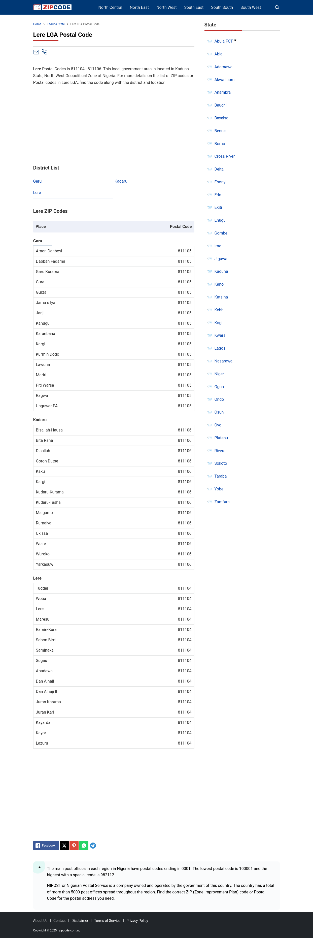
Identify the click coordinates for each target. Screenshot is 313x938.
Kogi (219, 322)
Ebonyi (221, 182)
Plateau (221, 438)
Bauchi (221, 105)
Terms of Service (107, 921)
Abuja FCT (224, 41)
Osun (219, 412)
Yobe (219, 489)
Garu (37, 181)
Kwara (220, 335)
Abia (219, 54)
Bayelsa (221, 118)
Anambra (223, 92)
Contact (59, 921)
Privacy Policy (137, 921)
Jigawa (221, 258)
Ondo (219, 399)
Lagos (220, 348)
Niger (219, 374)
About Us (40, 921)
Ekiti (218, 207)
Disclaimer (80, 921)
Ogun (219, 386)
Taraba (221, 476)
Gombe (221, 233)
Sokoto (221, 463)
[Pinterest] (74, 845)
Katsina (221, 297)
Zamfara (222, 501)
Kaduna (221, 271)
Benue (220, 130)
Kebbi (220, 310)
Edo (218, 194)
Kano (219, 284)
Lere (37, 192)
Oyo (218, 425)
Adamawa (224, 66)
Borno (220, 143)
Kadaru (121, 181)
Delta (219, 169)
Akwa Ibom (225, 79)
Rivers (220, 450)
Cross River (225, 156)
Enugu (220, 220)
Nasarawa (224, 361)
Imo (218, 246)
